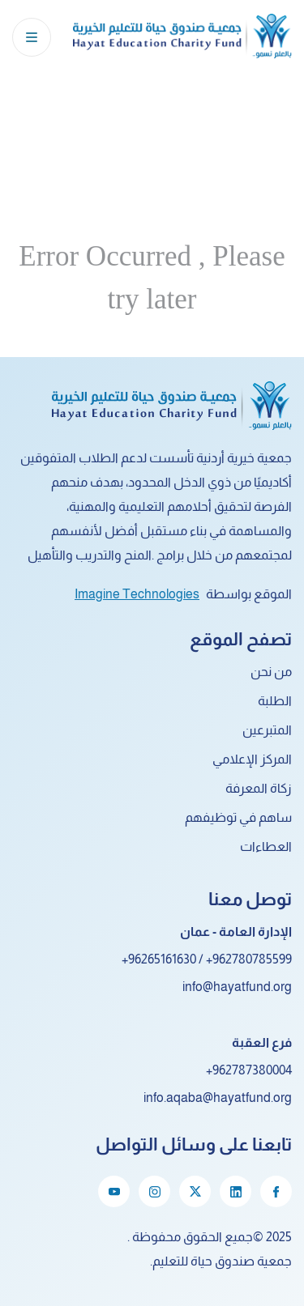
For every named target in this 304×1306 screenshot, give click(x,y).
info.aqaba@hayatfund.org (217, 1097)
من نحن (271, 672)
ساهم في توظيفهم (238, 817)
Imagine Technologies (137, 594)
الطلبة (275, 701)
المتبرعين (267, 730)
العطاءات (266, 846)
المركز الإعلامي (252, 759)
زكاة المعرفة (258, 788)
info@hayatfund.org (237, 986)
